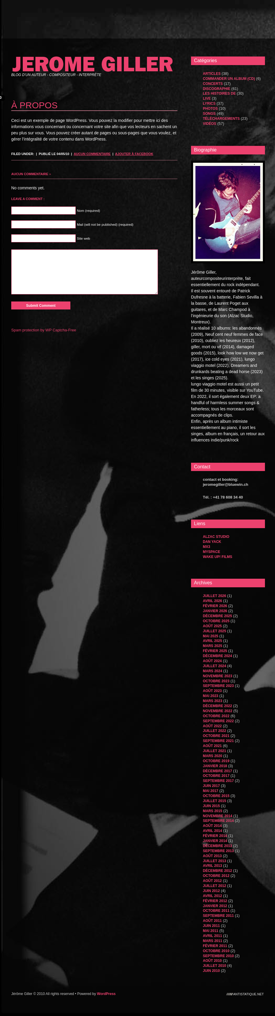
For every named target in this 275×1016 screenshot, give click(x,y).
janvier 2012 (215, 906)
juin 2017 (211, 786)
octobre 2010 (216, 951)
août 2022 (212, 726)
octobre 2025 (216, 621)
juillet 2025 (214, 631)
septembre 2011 (218, 916)
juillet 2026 (214, 596)
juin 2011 (211, 926)
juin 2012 (211, 891)
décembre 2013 (217, 846)
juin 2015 (211, 806)
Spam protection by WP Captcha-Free (43, 330)
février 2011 (215, 946)
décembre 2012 (217, 871)
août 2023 (212, 691)
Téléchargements (221, 119)
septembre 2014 (218, 821)
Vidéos (209, 124)
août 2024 (212, 661)
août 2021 (212, 746)
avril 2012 (212, 896)
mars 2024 (212, 671)
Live (207, 98)
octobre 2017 (216, 776)
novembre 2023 (217, 676)
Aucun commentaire (92, 154)
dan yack (212, 542)
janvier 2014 (215, 841)
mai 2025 (210, 636)
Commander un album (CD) (229, 79)
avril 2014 (212, 831)
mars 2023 (212, 701)
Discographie (216, 89)
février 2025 (215, 651)
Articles (212, 74)
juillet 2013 (214, 861)
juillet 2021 (214, 751)
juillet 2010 (214, 966)
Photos (210, 109)
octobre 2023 (216, 681)
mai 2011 (210, 931)
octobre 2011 (216, 911)
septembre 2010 (218, 956)
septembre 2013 (218, 851)
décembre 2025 (217, 616)
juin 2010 (211, 971)
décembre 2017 (217, 771)
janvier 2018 (215, 766)
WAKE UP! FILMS (217, 557)
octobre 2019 (216, 761)
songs (209, 114)
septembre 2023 (218, 686)
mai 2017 (210, 791)
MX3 (206, 547)
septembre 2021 (218, 741)
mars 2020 (212, 756)
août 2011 (212, 921)
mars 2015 (212, 811)
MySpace (211, 552)
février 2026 (215, 606)
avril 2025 (212, 641)
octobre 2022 (216, 716)
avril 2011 (212, 936)
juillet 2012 (214, 886)
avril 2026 (212, 601)
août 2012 (212, 881)
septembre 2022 (218, 721)
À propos (34, 105)
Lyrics (209, 103)
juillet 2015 (214, 801)
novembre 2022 (217, 711)
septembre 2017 (218, 781)
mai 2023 (210, 696)
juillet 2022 (214, 731)
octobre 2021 (216, 736)
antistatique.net (248, 993)
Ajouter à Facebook (134, 154)
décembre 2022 (217, 706)
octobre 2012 (216, 876)
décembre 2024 (217, 656)
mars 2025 (212, 646)
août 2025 (212, 626)
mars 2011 (212, 941)
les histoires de (219, 93)
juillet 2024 (214, 666)
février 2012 (215, 901)
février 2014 (215, 836)
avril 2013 (212, 866)
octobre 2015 (216, 796)
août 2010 (212, 961)
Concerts (213, 84)
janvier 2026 (215, 611)
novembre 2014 (217, 816)
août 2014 (212, 826)
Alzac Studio (216, 537)
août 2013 (212, 856)
